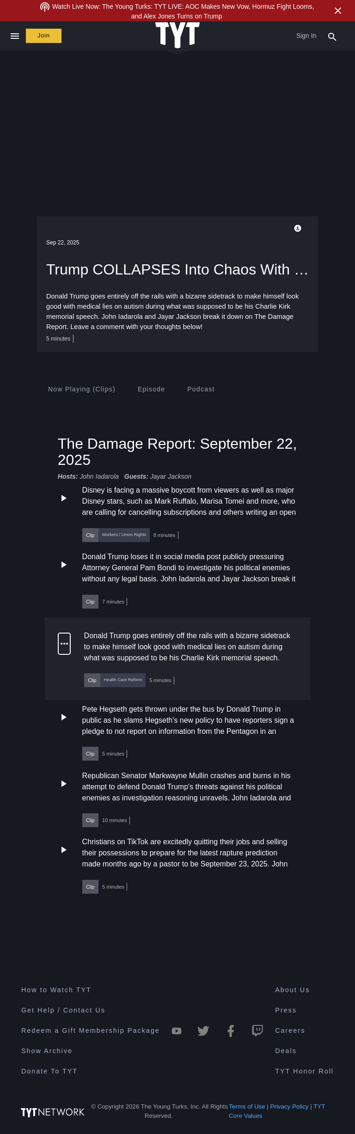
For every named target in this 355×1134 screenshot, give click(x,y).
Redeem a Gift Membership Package (90, 1030)
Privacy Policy (289, 1106)
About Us (292, 990)
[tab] (82, 389)
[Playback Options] (299, 228)
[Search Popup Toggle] (332, 36)
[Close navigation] (14, 36)
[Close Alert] (338, 10)
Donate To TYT (49, 1071)
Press (286, 1010)
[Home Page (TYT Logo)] (177, 36)
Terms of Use (247, 1106)
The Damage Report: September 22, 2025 (177, 451)
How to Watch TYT (56, 990)
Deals (286, 1051)
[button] (177, 513)
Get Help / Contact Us (63, 1010)
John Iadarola (99, 476)
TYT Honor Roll (304, 1071)
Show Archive (47, 1051)
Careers (290, 1030)
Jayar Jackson (170, 476)
